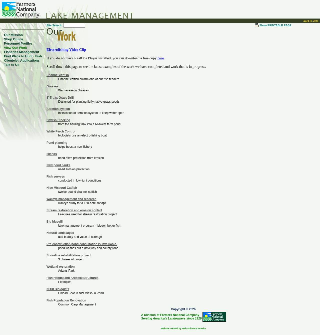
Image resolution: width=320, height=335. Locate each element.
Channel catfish (57, 75)
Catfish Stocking (58, 120)
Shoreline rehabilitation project (68, 255)
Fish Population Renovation (66, 300)
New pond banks (58, 165)
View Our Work (15, 48)
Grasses (52, 86)
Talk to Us (11, 65)
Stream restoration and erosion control (74, 210)
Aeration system (58, 109)
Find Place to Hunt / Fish (23, 56)
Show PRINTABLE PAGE (276, 25)
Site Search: (54, 25)
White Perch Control (60, 131)
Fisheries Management (21, 52)
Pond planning (56, 142)
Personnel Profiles (18, 43)
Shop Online (13, 39)
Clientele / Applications (22, 60)
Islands (51, 154)
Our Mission (13, 35)
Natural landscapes (60, 233)
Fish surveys (55, 176)
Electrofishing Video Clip (66, 50)
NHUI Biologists (57, 289)
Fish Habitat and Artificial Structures (72, 278)
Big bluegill (54, 221)
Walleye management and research (71, 199)
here (161, 58)
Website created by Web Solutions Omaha (183, 328)
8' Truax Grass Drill (60, 97)
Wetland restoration (60, 266)
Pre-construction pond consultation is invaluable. (81, 244)
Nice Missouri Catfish (61, 188)
